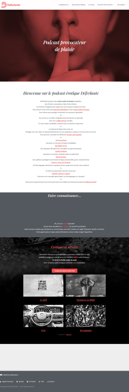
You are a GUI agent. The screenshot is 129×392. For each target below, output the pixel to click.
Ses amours (86, 330)
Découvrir (121, 5)
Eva (43, 330)
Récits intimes (61, 157)
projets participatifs (74, 135)
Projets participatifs (106, 5)
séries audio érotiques (81, 110)
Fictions (91, 4)
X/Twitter (65, 226)
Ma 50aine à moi (61, 146)
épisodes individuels (60, 110)
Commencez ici (64, 4)
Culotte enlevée (61, 151)
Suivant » (69, 334)
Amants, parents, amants (61, 174)
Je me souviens (61, 140)
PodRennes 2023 (90, 182)
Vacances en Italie (85, 299)
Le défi (43, 299)
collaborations (61, 121)
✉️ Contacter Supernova (9, 375)
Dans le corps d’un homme (60, 162)
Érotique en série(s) (78, 4)
